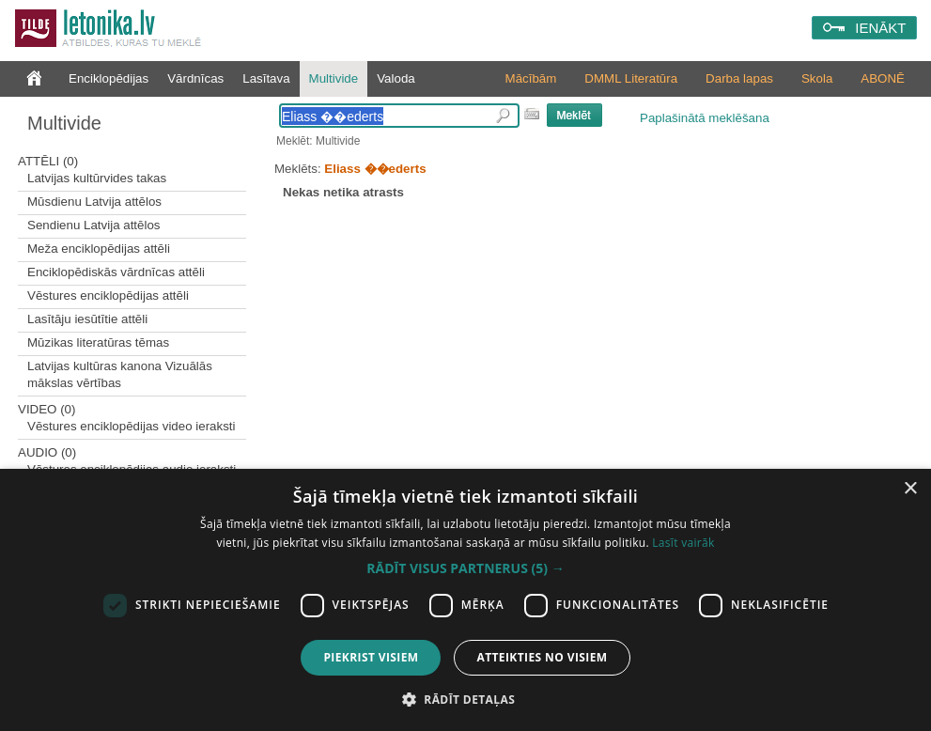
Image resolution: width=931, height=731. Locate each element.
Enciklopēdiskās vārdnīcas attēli (116, 272)
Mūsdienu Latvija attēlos (94, 201)
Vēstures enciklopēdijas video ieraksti (131, 426)
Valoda (396, 78)
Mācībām (531, 78)
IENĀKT (880, 28)
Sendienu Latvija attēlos (94, 225)
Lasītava (265, 78)
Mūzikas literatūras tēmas (98, 342)
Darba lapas (739, 78)
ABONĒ (883, 78)
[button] (465, 568)
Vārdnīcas (195, 78)
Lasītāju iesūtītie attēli (87, 319)
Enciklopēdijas (108, 78)
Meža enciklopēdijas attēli (98, 248)
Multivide (334, 78)
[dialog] (465, 600)
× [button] (910, 489)
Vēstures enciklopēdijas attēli (108, 295)
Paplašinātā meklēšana (704, 118)
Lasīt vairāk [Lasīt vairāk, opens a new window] (683, 543)
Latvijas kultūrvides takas (96, 178)
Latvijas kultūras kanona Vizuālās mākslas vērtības (119, 374)
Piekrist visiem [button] (370, 657)
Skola (816, 78)
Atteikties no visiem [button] (541, 657)
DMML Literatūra (630, 78)
